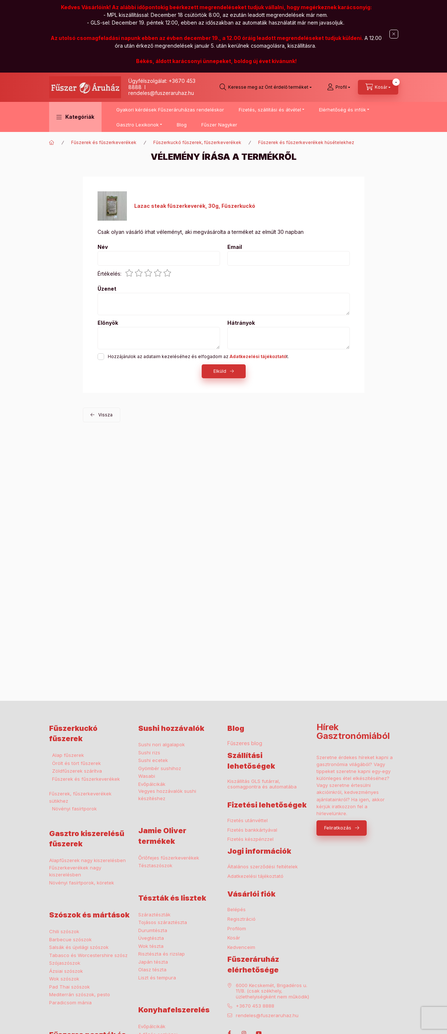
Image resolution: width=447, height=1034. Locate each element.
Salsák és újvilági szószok (79, 947)
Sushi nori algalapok (161, 744)
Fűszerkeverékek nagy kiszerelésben (75, 871)
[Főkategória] (51, 142)
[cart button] (378, 87)
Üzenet (107, 289)
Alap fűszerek (68, 755)
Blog (182, 125)
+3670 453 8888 (255, 1006)
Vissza (105, 414)
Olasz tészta (152, 969)
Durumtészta (152, 930)
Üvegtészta (151, 938)
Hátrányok (241, 323)
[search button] (265, 87)
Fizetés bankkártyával (252, 830)
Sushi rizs (149, 752)
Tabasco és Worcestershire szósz (88, 955)
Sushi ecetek (153, 760)
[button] (75, 117)
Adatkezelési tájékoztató (255, 876)
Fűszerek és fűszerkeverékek (103, 142)
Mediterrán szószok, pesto (79, 994)
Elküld (219, 371)
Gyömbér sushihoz (159, 768)
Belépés (236, 909)
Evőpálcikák (151, 784)
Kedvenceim (241, 947)
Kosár (233, 938)
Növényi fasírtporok (74, 809)
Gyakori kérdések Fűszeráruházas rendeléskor (170, 110)
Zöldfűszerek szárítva (77, 771)
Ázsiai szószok (66, 971)
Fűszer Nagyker (219, 125)
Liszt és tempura (157, 977)
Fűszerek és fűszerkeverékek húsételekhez (306, 142)
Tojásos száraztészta (162, 922)
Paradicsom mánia (70, 1002)
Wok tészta (151, 946)
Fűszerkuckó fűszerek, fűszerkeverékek (197, 142)
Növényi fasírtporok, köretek (81, 883)
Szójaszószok (64, 963)
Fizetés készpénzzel (250, 839)
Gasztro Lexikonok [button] (137, 125)
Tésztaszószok (155, 865)
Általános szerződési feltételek (262, 866)
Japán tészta (153, 962)
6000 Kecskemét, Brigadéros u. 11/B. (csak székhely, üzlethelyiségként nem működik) (272, 991)
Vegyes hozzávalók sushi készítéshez (167, 794)
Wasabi (146, 776)
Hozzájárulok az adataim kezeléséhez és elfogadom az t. (198, 356)
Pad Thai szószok (69, 987)
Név (103, 247)
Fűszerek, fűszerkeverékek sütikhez (80, 797)
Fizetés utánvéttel (247, 820)
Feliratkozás (337, 828)
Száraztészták (154, 914)
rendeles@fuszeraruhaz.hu (267, 1015)
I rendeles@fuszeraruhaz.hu (161, 90)
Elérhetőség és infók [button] (342, 110)
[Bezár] (393, 34)
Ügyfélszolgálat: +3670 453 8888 (161, 84)
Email (234, 247)
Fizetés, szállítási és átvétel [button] (270, 110)
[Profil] (338, 87)
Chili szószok (64, 931)
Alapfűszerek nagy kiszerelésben (87, 860)
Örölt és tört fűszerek (76, 763)
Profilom (236, 928)
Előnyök (108, 323)
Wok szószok (64, 979)
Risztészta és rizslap (161, 954)
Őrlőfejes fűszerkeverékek (168, 858)
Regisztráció (241, 919)
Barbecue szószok (70, 939)
